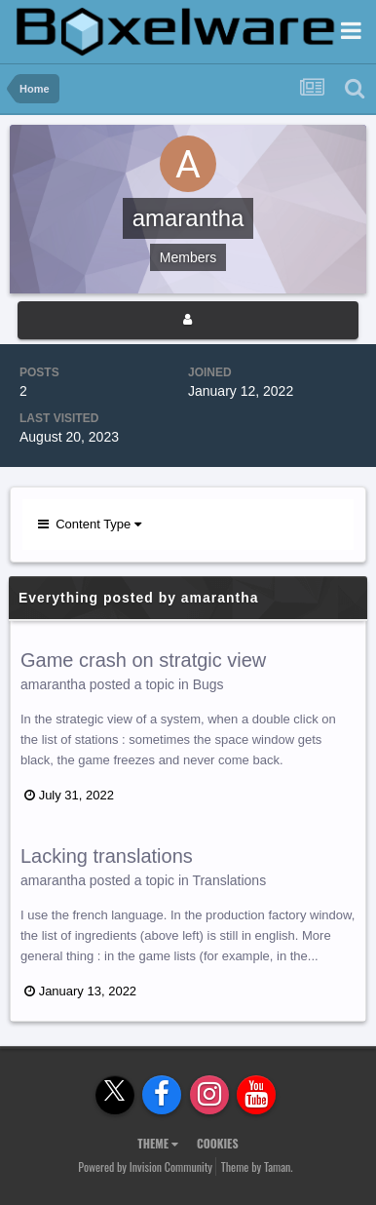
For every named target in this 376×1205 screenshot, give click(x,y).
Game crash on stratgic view (143, 660)
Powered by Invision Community (145, 1166)
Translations (229, 880)
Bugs (208, 684)
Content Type (89, 524)
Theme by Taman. (257, 1166)
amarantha (53, 684)
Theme (157, 1143)
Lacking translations (106, 856)
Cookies (218, 1143)
